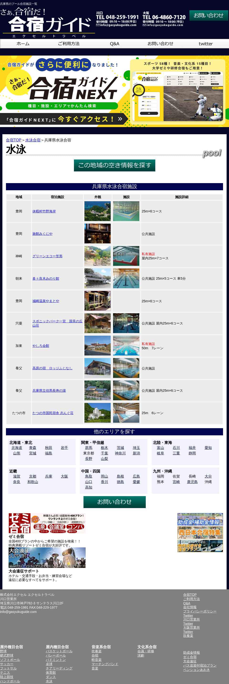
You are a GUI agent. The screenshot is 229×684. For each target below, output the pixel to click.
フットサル (8, 668)
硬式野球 (6, 655)
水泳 (49, 681)
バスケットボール (59, 651)
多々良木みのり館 (45, 278)
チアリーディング (59, 668)
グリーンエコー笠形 (47, 256)
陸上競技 (6, 677)
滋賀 (16, 476)
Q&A (186, 603)
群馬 (88, 448)
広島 (136, 476)
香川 (104, 482)
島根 (120, 476)
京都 (32, 476)
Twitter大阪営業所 (191, 625)
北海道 (16, 448)
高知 (88, 487)
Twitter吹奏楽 (188, 634)
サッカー (6, 664)
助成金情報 (191, 652)
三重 (176, 453)
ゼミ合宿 (190, 657)
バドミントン (56, 660)
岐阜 (160, 453)
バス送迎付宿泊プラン (200, 665)
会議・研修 (145, 651)
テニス (5, 672)
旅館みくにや (42, 234)
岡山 (104, 476)
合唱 (95, 655)
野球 (3, 651)
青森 (32, 448)
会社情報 (190, 607)
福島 (48, 453)
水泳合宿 (33, 140)
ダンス (51, 677)
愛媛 (136, 482)
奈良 (16, 482)
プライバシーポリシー (200, 611)
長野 (88, 459)
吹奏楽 (97, 651)
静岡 (192, 453)
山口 (88, 482)
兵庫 (48, 476)
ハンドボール (10, 681)
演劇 (140, 655)
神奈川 (120, 453)
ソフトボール (10, 660)
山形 (16, 453)
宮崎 (176, 482)
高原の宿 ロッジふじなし (52, 368)
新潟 (136, 453)
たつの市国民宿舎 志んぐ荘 (52, 413)
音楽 (95, 668)
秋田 (48, 448)
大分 (208, 476)
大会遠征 (190, 661)
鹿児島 (192, 482)
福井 (192, 448)
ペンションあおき (196, 670)
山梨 (104, 459)
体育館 (51, 672)
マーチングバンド (105, 664)
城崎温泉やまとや (45, 301)
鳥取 (88, 476)
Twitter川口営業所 (191, 617)
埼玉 (136, 448)
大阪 (64, 476)
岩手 (64, 448)
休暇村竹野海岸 (44, 211)
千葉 (104, 453)
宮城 (32, 453)
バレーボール (56, 655)
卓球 (49, 664)
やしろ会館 (40, 346)
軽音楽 (97, 660)
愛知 (208, 448)
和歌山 (32, 482)
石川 (176, 448)
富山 (160, 448)
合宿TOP (13, 140)
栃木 (104, 448)
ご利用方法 (191, 599)
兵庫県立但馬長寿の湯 (49, 390)
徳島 (120, 482)
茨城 (120, 448)
